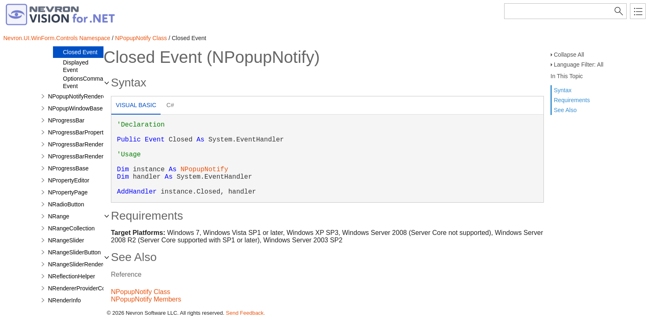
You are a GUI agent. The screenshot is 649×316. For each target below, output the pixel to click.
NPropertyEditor (68, 180)
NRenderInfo (64, 300)
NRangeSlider (66, 240)
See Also (565, 110)
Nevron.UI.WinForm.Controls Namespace (56, 38)
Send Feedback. (245, 313)
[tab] (136, 106)
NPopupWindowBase (75, 108)
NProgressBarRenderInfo (80, 156)
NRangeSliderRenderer (78, 264)
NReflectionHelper (71, 276)
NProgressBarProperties (79, 132)
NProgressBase (68, 168)
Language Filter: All (578, 64)
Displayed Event (75, 66)
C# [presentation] (170, 105)
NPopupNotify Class (141, 38)
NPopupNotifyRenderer (78, 96)
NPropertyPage (68, 192)
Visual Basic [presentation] (136, 105)
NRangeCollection (71, 228)
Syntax (563, 90)
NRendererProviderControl (82, 288)
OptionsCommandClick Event (92, 82)
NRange (58, 216)
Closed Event (80, 52)
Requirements (572, 100)
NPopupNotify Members (146, 299)
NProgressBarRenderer (78, 144)
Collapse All (569, 54)
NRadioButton (66, 204)
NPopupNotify (204, 169)
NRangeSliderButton (74, 252)
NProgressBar (66, 120)
